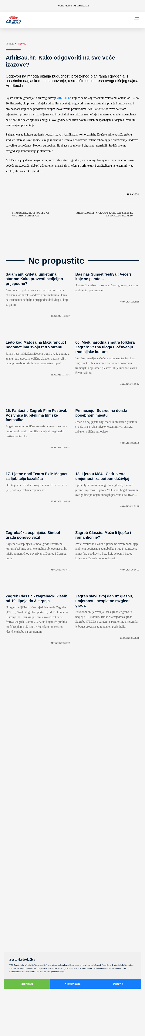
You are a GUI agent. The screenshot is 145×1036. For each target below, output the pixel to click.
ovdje (61, 971)
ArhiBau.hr (64, 98)
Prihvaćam (27, 983)
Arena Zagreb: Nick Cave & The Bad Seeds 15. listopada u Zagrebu (107, 214)
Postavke (118, 983)
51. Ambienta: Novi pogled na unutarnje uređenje (27, 214)
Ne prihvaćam (72, 983)
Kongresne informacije (73, 5)
